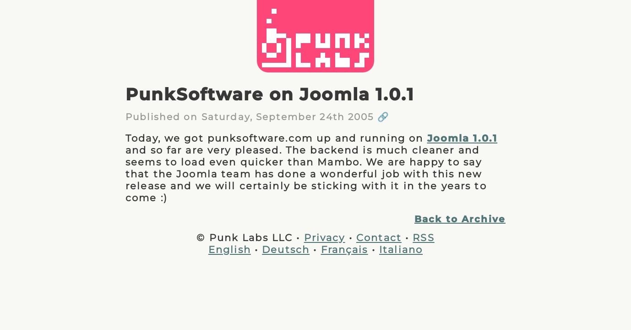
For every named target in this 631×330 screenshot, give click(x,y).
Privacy (324, 237)
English (229, 249)
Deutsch (286, 249)
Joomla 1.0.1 (462, 138)
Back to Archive (460, 219)
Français (344, 249)
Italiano (401, 249)
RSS (423, 237)
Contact (379, 237)
